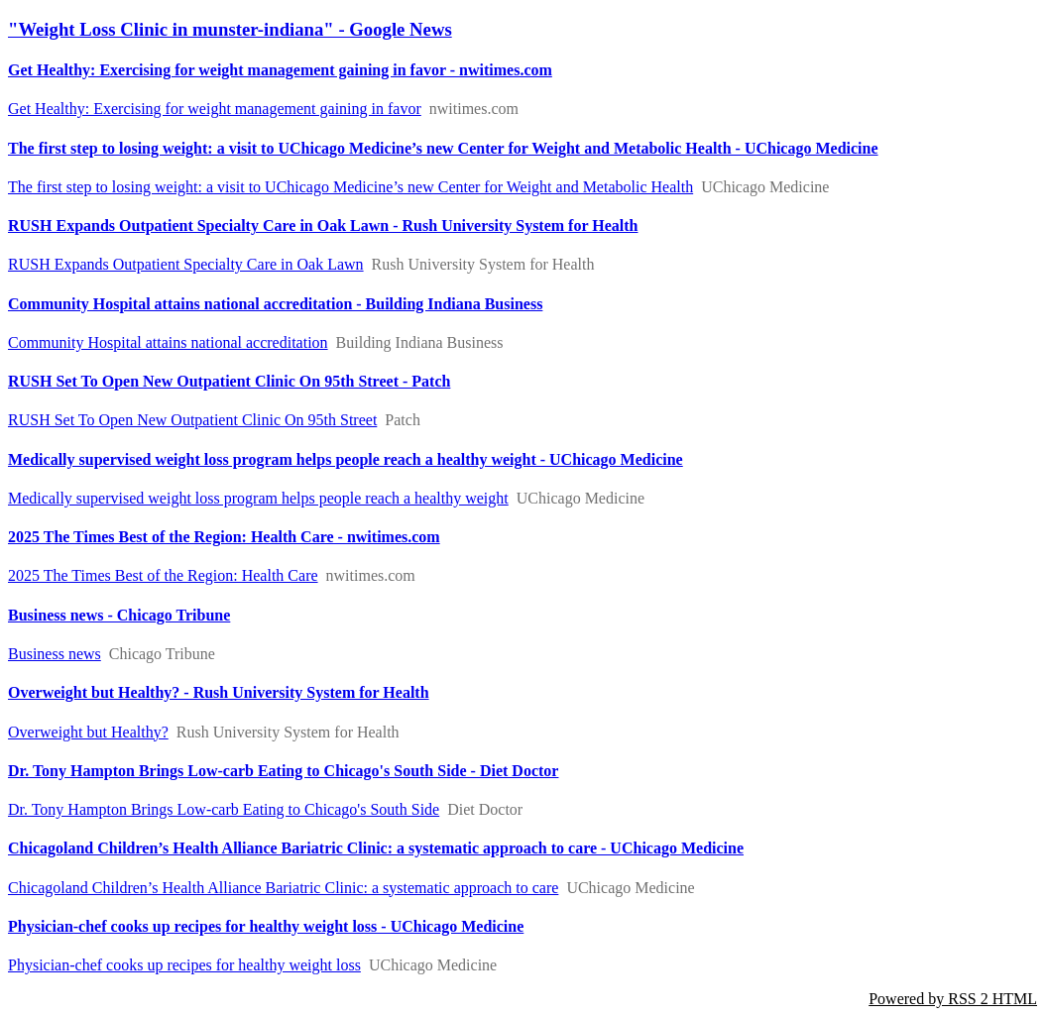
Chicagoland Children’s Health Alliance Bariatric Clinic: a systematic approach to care (283, 887)
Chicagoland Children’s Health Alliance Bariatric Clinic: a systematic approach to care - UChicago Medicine (376, 848)
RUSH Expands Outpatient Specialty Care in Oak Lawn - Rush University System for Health (323, 225)
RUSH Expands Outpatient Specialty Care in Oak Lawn (186, 264)
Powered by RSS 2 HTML (953, 998)
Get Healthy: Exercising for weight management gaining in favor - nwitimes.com (280, 69)
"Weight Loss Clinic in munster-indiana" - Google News (230, 29)
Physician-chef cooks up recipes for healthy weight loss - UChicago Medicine (265, 926)
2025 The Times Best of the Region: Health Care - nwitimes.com (224, 536)
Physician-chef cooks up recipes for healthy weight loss (184, 965)
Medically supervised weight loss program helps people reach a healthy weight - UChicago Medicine (345, 459)
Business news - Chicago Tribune (119, 615)
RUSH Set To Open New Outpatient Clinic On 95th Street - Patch (229, 381)
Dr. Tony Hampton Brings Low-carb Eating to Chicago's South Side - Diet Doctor (283, 770)
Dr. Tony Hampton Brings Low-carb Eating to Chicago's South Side (223, 809)
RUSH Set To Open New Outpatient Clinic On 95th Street (192, 419)
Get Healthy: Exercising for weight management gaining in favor (214, 108)
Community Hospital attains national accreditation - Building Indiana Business (275, 303)
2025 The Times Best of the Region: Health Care (163, 575)
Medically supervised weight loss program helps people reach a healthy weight (258, 498)
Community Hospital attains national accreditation (168, 342)
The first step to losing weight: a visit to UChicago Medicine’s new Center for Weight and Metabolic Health (350, 186)
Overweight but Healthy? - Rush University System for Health (218, 692)
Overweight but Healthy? (88, 732)
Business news (54, 653)
